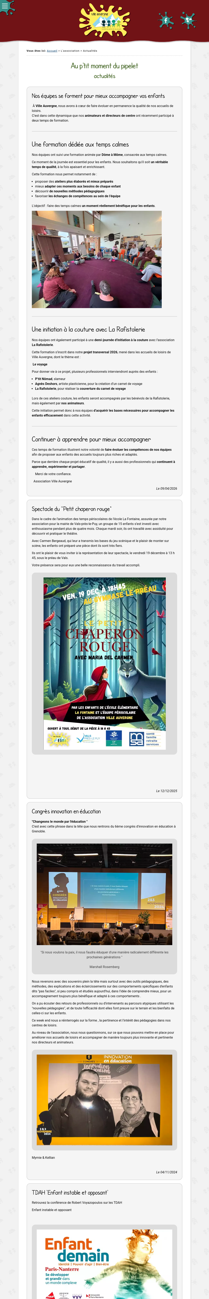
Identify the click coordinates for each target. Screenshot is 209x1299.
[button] (7, 7)
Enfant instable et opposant (51, 1210)
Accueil (52, 50)
